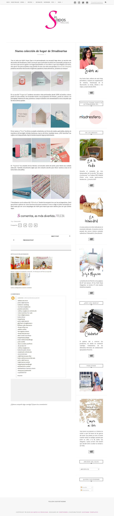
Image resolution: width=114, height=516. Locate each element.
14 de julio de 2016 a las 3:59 (31, 294)
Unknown (21, 294)
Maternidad (47, 2)
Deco (22, 131)
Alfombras (34, 202)
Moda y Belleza (15, 2)
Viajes (60, 2)
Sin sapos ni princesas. (39, 512)
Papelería (16, 165)
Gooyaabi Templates (90, 512)
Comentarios (85, 490)
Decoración (39, 2)
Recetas (31, 2)
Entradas (84, 487)
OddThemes (63, 512)
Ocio (53, 2)
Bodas (23, 2)
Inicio (8, 2)
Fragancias (23, 94)
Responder (20, 371)
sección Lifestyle (65, 66)
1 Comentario (40, 54)
